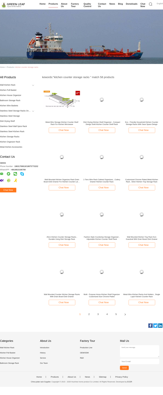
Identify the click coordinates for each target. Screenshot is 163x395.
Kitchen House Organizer (10, 95)
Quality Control (87, 5)
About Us (64, 5)
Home (43, 4)
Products (53, 4)
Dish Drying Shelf (7, 121)
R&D (82, 358)
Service (43, 358)
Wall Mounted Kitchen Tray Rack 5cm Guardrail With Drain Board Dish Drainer (141, 238)
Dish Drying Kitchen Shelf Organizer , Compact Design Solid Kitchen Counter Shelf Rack (101, 123)
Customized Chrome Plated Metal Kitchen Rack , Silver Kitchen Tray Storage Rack (141, 181)
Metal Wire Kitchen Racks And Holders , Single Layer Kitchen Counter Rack (141, 295)
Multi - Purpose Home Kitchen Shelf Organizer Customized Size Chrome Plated (102, 295)
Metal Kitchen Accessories (11, 147)
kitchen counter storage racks (26, 67)
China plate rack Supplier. (41, 382)
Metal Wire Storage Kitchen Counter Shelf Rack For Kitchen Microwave (62, 123)
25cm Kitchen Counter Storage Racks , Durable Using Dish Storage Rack (62, 238)
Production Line (86, 348)
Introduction (44, 348)
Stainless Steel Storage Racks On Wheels (15, 111)
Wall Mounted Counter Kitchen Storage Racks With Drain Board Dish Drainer (62, 295)
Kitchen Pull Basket (8, 90)
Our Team (44, 363)
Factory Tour (75, 5)
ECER (129, 382)
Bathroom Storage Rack (10, 100)
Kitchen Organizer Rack (10, 142)
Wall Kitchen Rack (7, 85)
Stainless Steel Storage (10, 116)
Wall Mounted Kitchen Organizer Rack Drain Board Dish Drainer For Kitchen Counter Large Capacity (62, 181)
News (112, 4)
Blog (120, 4)
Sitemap (102, 377)
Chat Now (142, 5)
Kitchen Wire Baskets (9, 105)
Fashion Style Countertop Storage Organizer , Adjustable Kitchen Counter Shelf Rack (102, 238)
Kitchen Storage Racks (9, 137)
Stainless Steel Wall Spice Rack (13, 126)
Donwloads (131, 4)
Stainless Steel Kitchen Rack (12, 131)
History (42, 353)
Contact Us (102, 5)
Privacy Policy (121, 377)
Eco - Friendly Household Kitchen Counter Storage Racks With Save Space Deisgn (141, 123)
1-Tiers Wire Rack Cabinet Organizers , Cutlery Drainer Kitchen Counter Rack (101, 181)
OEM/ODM (84, 353)
